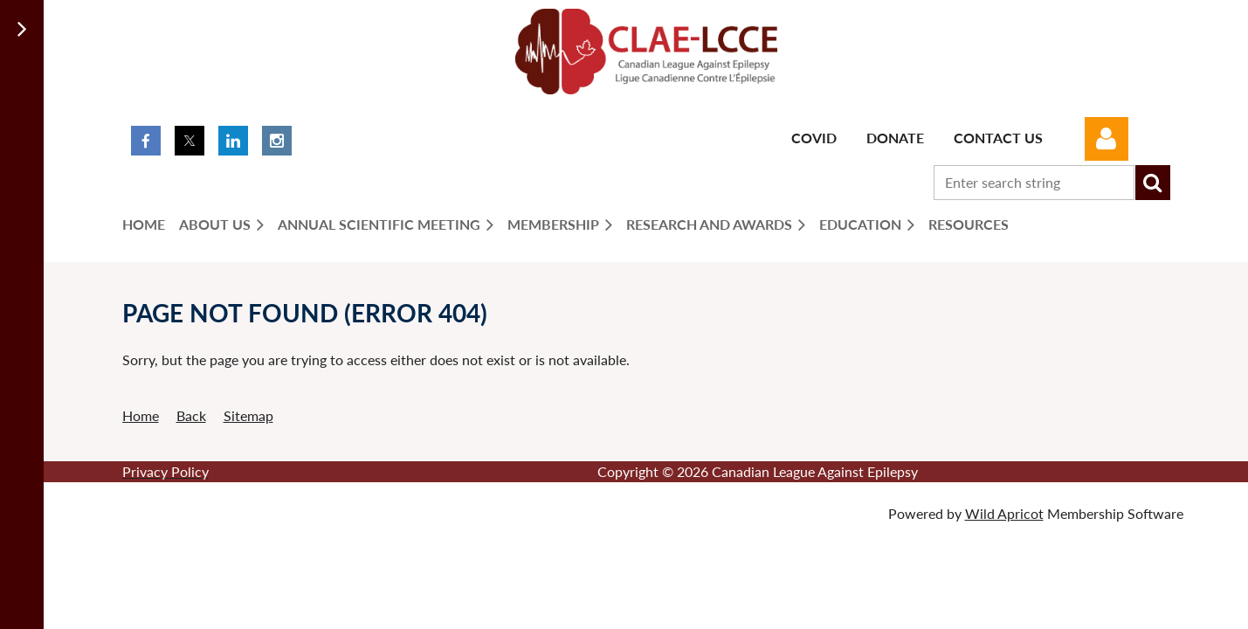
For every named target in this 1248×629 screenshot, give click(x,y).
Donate (895, 137)
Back (191, 415)
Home (140, 415)
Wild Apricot (1004, 513)
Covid (814, 137)
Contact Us (998, 137)
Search (1152, 182)
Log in (1106, 139)
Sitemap (248, 415)
